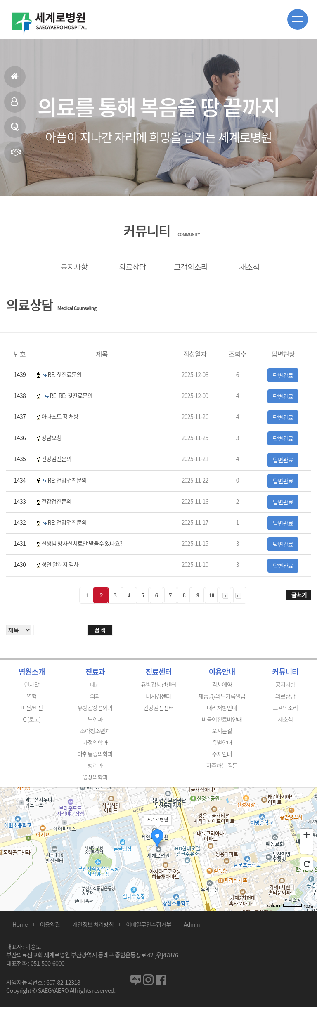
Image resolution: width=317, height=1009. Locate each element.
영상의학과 (95, 779)
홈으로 (14, 80)
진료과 (95, 673)
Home (20, 926)
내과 (95, 686)
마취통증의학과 (95, 756)
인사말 (14, 105)
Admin (192, 926)
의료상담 (15, 130)
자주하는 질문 (221, 767)
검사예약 (222, 686)
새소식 (246, 267)
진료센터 (158, 673)
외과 (95, 698)
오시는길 (222, 733)
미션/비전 (32, 710)
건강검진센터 (158, 710)
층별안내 (222, 744)
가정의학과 (95, 744)
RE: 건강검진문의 (66, 482)
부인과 (95, 721)
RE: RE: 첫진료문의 (71, 397)
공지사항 (71, 267)
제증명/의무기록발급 (221, 698)
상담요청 (51, 440)
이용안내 (222, 673)
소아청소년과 (95, 733)
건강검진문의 (56, 461)
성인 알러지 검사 (59, 567)
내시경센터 (158, 698)
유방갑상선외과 (95, 710)
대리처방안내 (222, 710)
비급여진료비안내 (222, 721)
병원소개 (32, 673)
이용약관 (50, 926)
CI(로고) (31, 721)
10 (211, 598)
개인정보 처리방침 (93, 926)
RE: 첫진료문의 (64, 376)
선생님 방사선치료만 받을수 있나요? (81, 545)
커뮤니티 (285, 673)
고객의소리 (187, 267)
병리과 (95, 767)
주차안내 (222, 756)
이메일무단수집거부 (148, 926)
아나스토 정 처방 (59, 418)
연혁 (16, 155)
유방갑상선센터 (158, 686)
